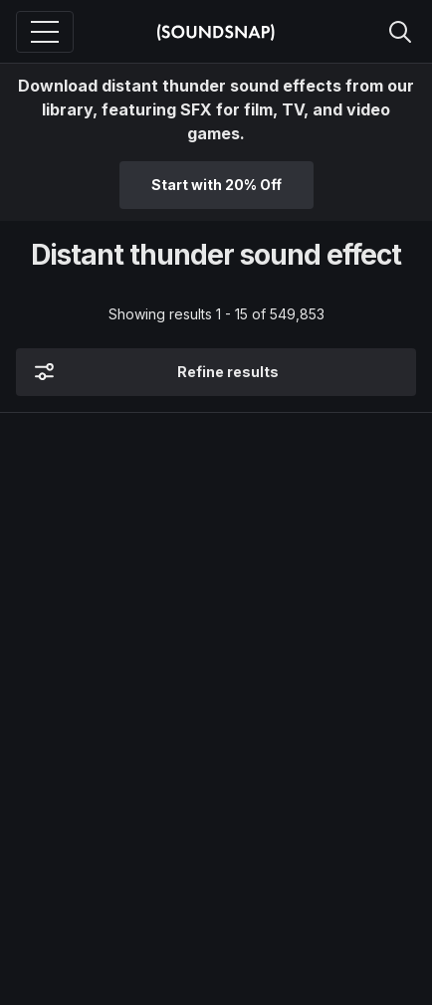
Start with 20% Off (216, 184)
